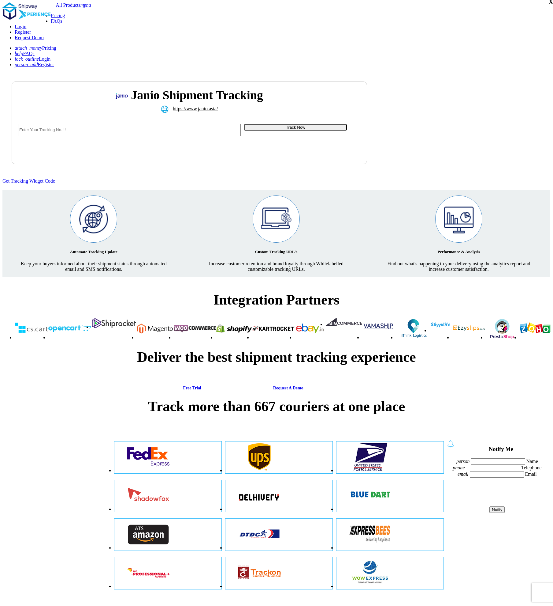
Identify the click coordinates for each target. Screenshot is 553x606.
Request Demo (29, 37)
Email (531, 474)
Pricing (58, 15)
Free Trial (192, 388)
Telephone (531, 467)
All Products (68, 5)
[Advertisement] (433, 130)
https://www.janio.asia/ (195, 108)
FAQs (56, 21)
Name (532, 461)
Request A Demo (288, 388)
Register (23, 32)
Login (20, 26)
